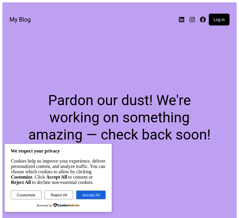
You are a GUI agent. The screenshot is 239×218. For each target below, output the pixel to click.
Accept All (91, 195)
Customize (26, 195)
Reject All (59, 195)
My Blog (20, 19)
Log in (219, 19)
